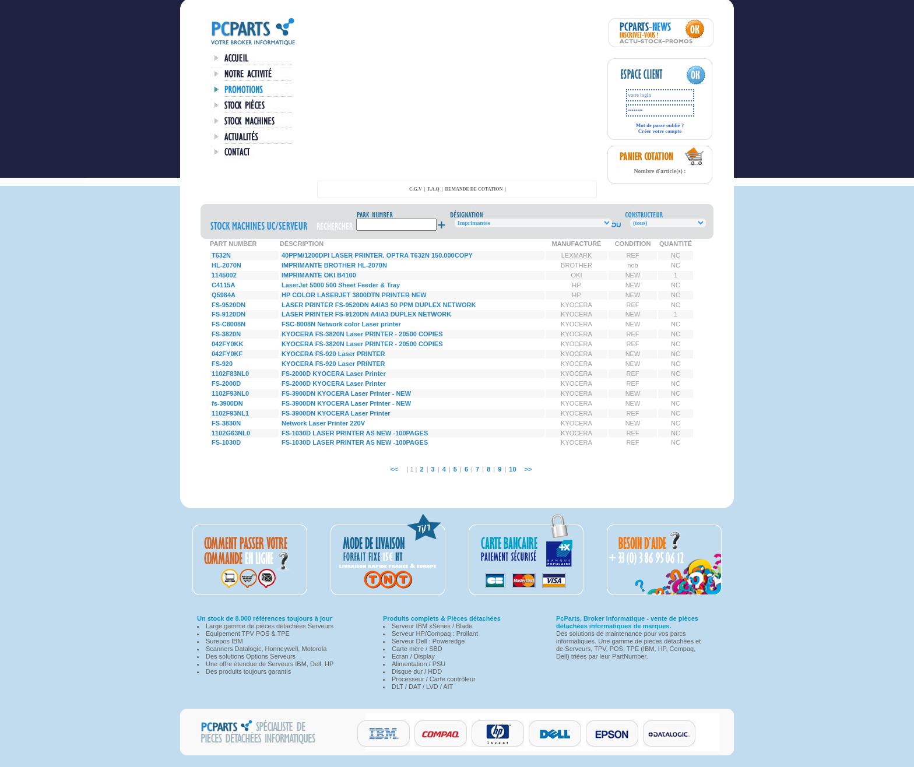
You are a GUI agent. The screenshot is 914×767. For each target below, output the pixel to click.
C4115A (223, 285)
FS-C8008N (228, 324)
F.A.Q (434, 189)
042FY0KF (227, 353)
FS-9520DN (228, 304)
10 (512, 469)
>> (528, 469)
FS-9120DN (228, 314)
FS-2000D (226, 383)
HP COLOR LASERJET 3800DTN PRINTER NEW (354, 294)
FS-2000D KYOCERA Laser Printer (334, 373)
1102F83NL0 (230, 373)
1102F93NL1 (230, 413)
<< (394, 469)
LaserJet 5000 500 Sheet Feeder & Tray (341, 285)
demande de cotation (473, 189)
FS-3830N (226, 423)
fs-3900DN (227, 403)
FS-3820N (226, 333)
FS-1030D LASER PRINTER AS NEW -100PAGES (355, 433)
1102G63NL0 (231, 433)
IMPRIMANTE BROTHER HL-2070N (334, 265)
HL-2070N (226, 265)
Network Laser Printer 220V (323, 423)
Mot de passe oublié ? (660, 125)
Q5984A (223, 294)
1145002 (224, 275)
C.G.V (415, 189)
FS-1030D (226, 442)
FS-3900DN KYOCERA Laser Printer (336, 413)
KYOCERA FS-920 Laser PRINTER (333, 353)
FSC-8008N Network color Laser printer (341, 324)
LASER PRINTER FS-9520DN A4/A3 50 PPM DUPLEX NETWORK (379, 304)
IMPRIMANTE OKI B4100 (319, 275)
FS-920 (222, 363)
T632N (221, 255)
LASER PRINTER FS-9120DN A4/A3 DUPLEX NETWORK (366, 314)
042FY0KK (227, 343)
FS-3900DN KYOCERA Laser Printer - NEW (346, 393)
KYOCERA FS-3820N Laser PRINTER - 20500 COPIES (362, 333)
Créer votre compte (660, 131)
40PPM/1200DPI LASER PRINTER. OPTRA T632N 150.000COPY (377, 255)
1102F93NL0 (230, 393)
